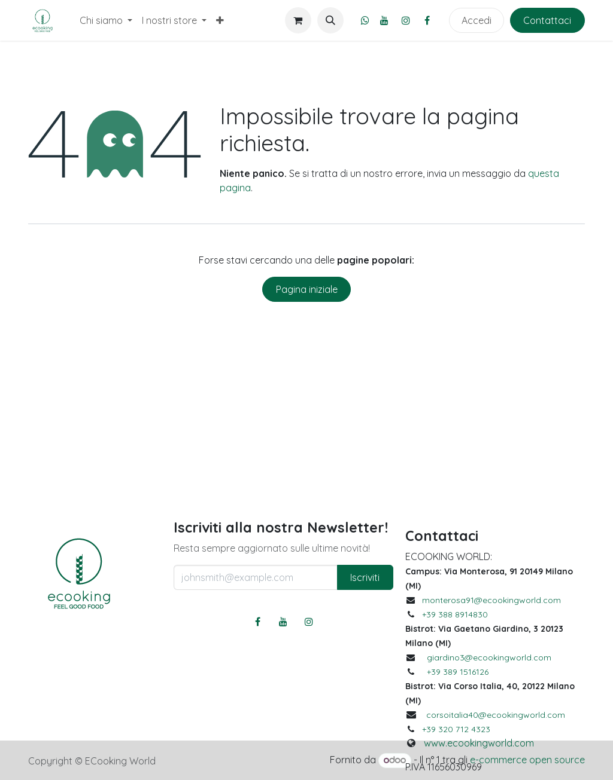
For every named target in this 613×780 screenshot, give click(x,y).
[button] (330, 20)
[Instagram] (405, 20)
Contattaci (547, 20)
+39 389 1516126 (457, 671)
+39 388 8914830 (455, 614)
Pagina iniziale (307, 289)
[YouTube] (384, 20)
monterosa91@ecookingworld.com (491, 600)
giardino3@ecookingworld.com (489, 657)
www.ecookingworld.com (479, 743)
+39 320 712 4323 (456, 729)
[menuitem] (106, 20)
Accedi (476, 20)
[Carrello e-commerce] (298, 20)
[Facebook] (427, 20)
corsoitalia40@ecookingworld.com (495, 714)
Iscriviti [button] (365, 577)
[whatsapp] (365, 20)
